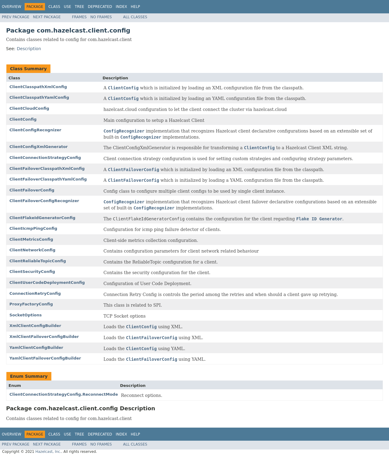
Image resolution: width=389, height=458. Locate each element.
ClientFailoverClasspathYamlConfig (48, 179)
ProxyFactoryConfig (31, 304)
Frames (79, 17)
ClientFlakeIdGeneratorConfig (42, 217)
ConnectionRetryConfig (35, 293)
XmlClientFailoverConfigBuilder (44, 336)
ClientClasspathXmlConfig (38, 86)
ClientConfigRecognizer (35, 130)
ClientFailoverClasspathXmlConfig (47, 168)
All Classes (135, 17)
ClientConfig (22, 119)
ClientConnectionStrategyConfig (45, 157)
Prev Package (15, 17)
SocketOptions (25, 315)
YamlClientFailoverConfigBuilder (45, 358)
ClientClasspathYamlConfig (39, 97)
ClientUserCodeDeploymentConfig (47, 282)
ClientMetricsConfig (31, 239)
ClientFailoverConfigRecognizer (44, 200)
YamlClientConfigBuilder (36, 347)
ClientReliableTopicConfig (37, 261)
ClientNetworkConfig (32, 250)
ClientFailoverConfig (31, 190)
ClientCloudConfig (29, 108)
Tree (79, 7)
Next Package (47, 17)
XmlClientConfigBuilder (35, 325)
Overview (11, 7)
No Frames (101, 17)
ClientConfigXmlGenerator (38, 146)
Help (135, 7)
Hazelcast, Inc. (48, 451)
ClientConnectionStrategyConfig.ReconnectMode (63, 394)
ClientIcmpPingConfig (33, 228)
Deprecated (100, 7)
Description (29, 48)
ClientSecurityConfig (32, 271)
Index (121, 7)
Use (67, 7)
